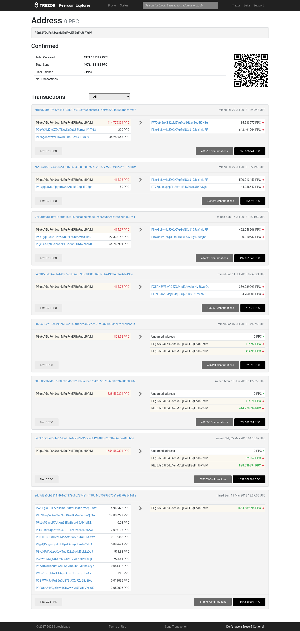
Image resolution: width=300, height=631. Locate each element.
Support (259, 5)
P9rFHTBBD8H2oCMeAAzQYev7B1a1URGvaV (65, 537)
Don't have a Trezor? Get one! (245, 626)
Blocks (112, 5)
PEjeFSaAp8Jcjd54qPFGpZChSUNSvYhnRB (64, 244)
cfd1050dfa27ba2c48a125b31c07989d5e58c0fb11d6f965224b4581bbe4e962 (85, 110)
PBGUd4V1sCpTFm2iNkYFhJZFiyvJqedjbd (178, 237)
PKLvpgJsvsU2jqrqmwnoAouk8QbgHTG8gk (64, 187)
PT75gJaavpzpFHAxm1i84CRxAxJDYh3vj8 (63, 137)
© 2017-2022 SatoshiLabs (53, 626)
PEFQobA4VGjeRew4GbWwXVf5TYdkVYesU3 (65, 588)
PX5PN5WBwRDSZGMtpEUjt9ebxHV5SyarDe (180, 286)
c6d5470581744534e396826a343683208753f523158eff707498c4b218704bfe (85, 167)
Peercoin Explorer (74, 5)
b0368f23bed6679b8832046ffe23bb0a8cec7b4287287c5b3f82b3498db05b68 (85, 381)
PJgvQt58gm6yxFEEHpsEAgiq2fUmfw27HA (64, 544)
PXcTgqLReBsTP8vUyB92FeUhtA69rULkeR (63, 237)
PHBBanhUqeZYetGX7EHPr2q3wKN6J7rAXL (64, 530)
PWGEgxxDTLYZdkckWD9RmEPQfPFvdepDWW (66, 508)
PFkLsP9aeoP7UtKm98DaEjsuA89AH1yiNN (64, 522)
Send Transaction (176, 626)
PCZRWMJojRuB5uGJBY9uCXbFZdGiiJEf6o (64, 580)
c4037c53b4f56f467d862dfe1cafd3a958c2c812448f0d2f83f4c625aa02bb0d (84, 438)
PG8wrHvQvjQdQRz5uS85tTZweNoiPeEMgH (64, 559)
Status (124, 5)
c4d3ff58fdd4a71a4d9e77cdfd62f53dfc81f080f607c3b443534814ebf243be (84, 274)
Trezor (236, 5)
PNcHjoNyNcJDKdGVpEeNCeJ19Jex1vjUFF (179, 129)
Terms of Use (117, 626)
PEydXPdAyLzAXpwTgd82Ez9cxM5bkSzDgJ (64, 551)
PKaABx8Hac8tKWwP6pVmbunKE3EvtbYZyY (65, 566)
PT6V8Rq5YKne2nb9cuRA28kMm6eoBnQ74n (65, 515)
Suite (247, 5)
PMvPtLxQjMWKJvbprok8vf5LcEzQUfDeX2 (63, 573)
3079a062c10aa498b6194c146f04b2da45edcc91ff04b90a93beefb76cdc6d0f (85, 324)
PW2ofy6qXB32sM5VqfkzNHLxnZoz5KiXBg (179, 122)
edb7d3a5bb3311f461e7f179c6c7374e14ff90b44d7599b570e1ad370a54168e (85, 495)
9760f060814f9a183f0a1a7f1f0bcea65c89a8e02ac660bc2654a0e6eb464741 (85, 217)
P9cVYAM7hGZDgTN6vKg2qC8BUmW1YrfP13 (66, 129)
